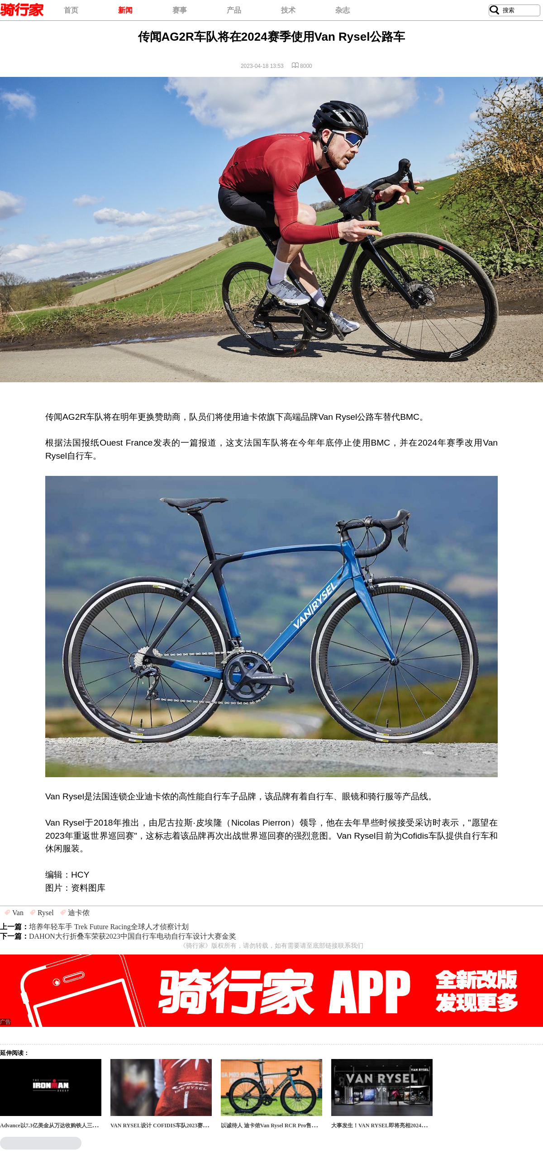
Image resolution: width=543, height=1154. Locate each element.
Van (18, 913)
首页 (71, 10)
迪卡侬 (79, 913)
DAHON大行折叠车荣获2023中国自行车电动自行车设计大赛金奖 (132, 936)
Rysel (46, 913)
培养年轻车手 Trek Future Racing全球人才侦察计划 (109, 927)
